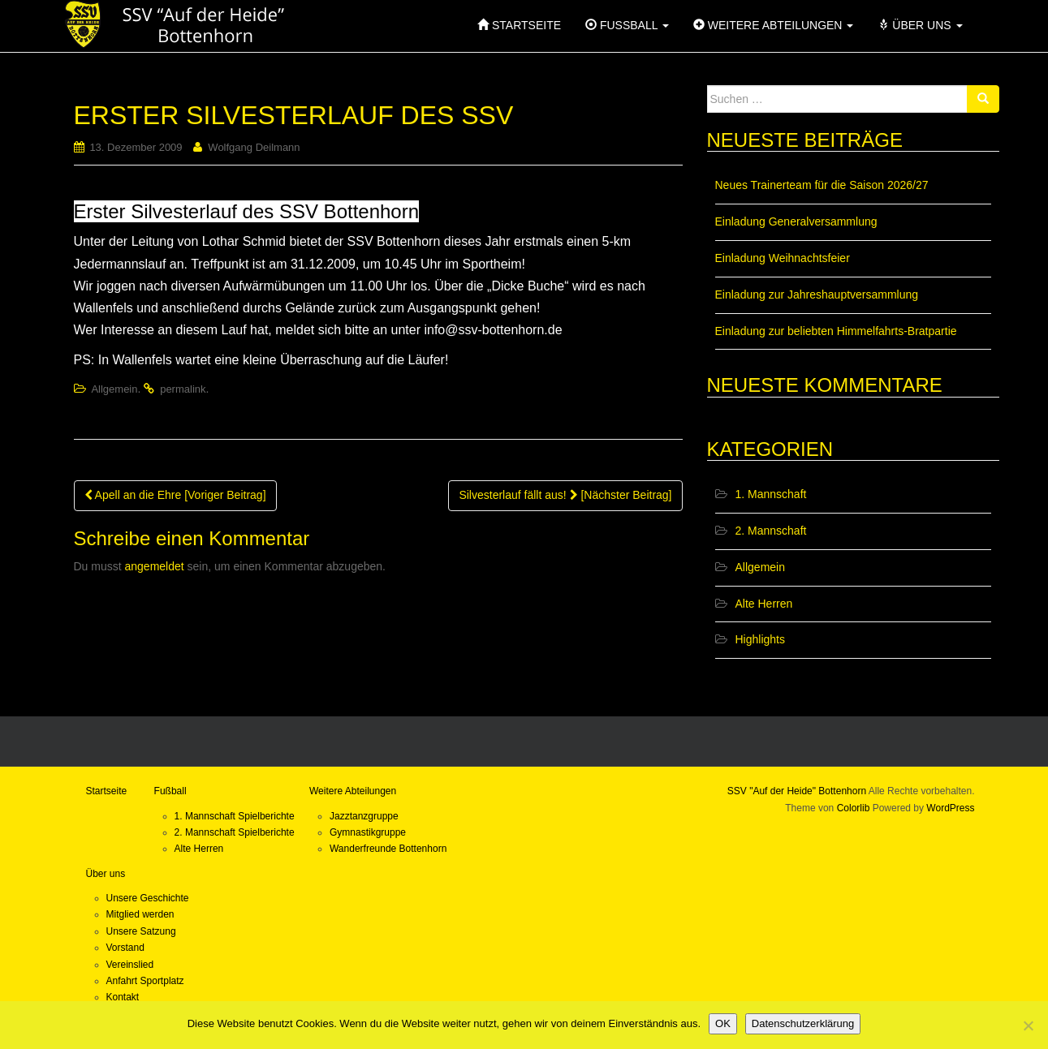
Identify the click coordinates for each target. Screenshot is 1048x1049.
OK (723, 1023)
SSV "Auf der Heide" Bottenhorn (796, 791)
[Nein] (1028, 1025)
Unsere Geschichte (147, 898)
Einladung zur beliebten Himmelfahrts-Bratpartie (836, 331)
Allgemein (114, 389)
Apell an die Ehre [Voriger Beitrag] (175, 494)
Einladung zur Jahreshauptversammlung (817, 294)
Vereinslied (130, 964)
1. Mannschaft (771, 494)
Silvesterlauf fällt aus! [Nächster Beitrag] (565, 494)
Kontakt (123, 997)
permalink (182, 389)
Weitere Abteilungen (352, 791)
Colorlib (853, 808)
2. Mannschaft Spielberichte (235, 832)
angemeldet (154, 566)
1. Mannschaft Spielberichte (235, 816)
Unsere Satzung (141, 931)
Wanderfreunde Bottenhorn (388, 848)
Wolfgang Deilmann (254, 147)
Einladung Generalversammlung (796, 221)
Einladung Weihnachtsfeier (782, 258)
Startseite (106, 791)
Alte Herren (764, 603)
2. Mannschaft (771, 530)
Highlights (760, 639)
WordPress (950, 808)
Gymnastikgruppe (368, 832)
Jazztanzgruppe (364, 816)
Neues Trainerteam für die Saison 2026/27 (822, 184)
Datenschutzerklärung (803, 1023)
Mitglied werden (140, 914)
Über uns (106, 873)
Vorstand (125, 947)
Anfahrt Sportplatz (145, 981)
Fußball (170, 791)
